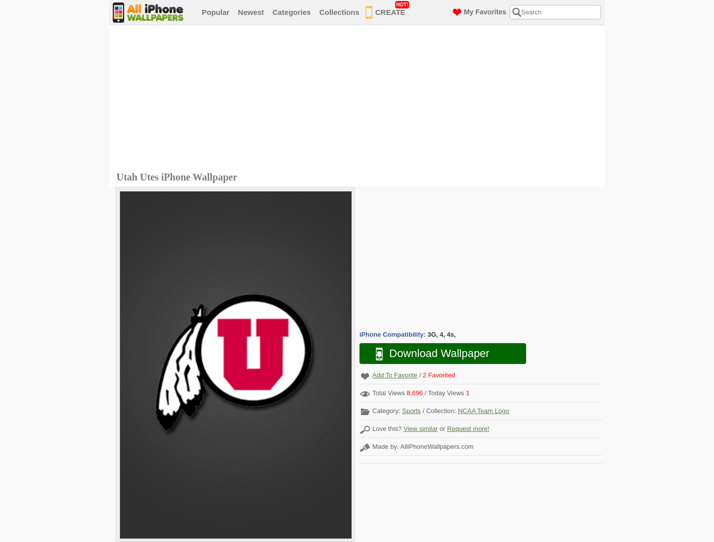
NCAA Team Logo (483, 411)
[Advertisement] (359, 99)
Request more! (468, 428)
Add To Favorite (394, 375)
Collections (339, 12)
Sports (411, 411)
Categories (291, 12)
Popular (216, 12)
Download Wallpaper (427, 354)
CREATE (387, 10)
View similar (421, 428)
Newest (251, 12)
